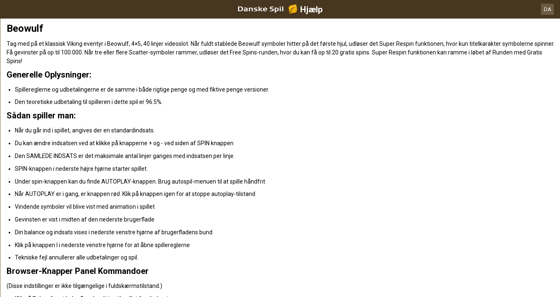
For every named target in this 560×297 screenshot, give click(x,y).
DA (547, 9)
